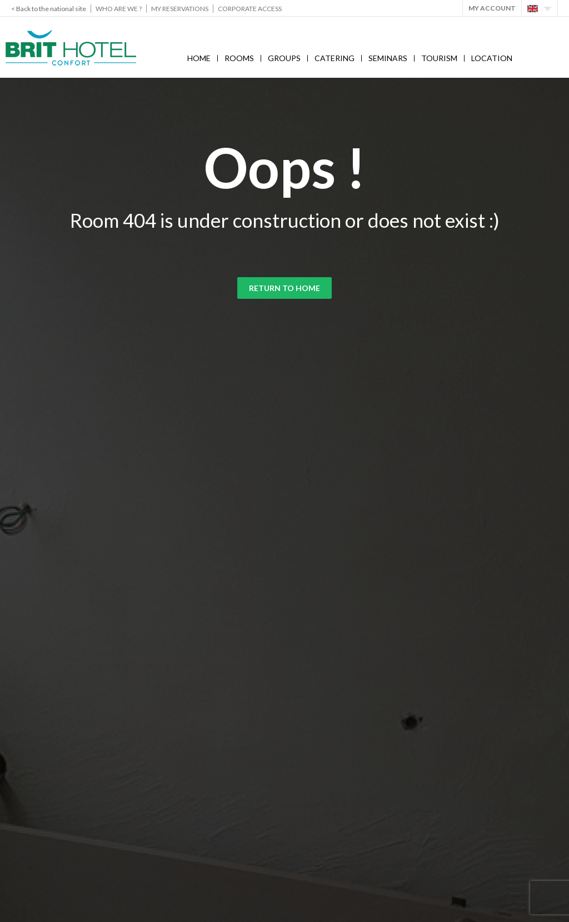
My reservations (179, 8)
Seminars (387, 58)
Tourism (439, 58)
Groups (284, 58)
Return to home (284, 288)
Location (491, 58)
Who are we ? (119, 8)
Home (199, 58)
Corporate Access (250, 8)
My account (492, 8)
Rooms (239, 58)
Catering (335, 58)
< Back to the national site (48, 8)
